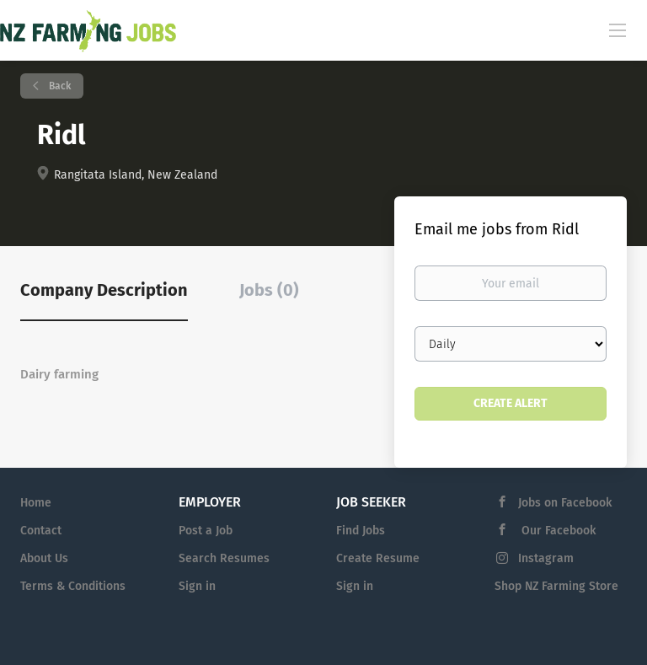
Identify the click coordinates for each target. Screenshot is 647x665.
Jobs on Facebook (565, 503)
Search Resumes (224, 558)
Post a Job (206, 530)
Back (58, 86)
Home (35, 503)
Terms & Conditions (73, 586)
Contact (40, 530)
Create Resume (378, 558)
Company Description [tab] (104, 290)
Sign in (197, 586)
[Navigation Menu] (617, 29)
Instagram (546, 558)
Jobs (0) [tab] (269, 290)
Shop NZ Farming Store (556, 586)
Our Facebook (557, 530)
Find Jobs (360, 530)
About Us (44, 558)
